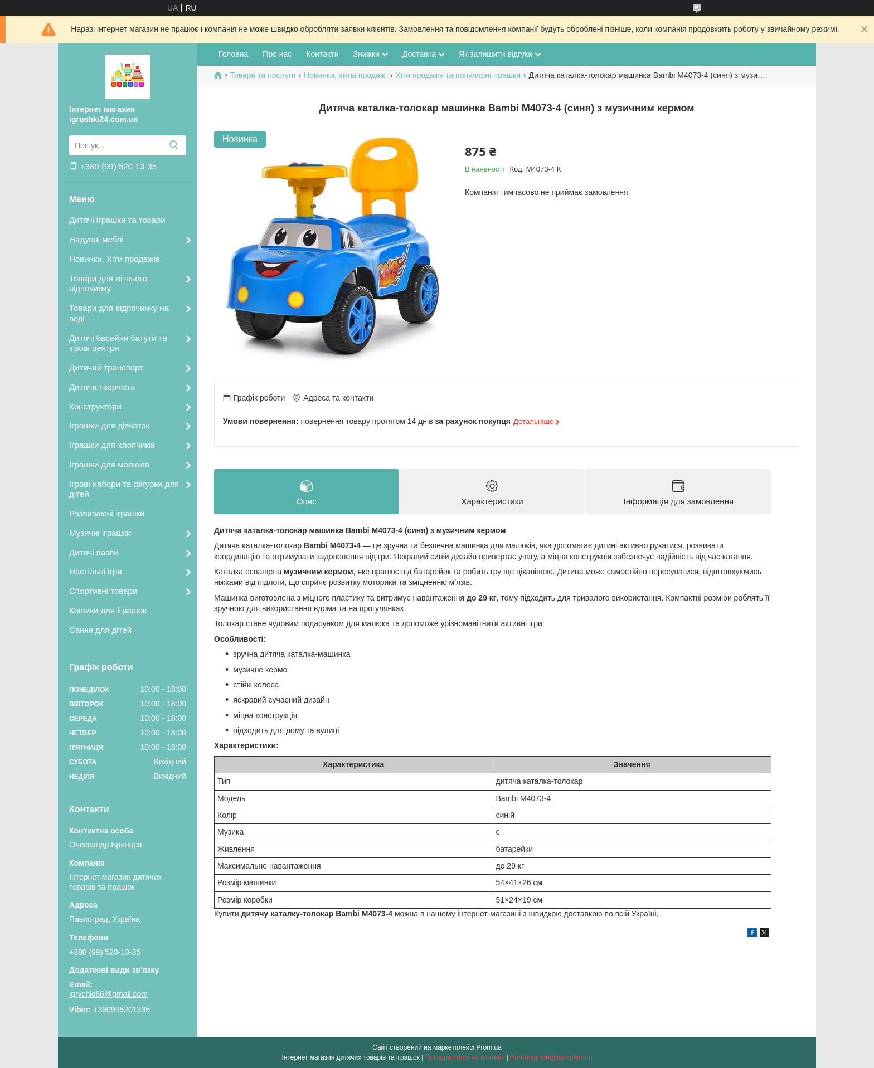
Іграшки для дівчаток (109, 425)
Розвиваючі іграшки (107, 513)
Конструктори (95, 406)
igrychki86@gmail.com (108, 993)
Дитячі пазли (94, 552)
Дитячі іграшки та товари (117, 220)
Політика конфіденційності (551, 1057)
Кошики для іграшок (108, 610)
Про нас (277, 54)
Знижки (366, 54)
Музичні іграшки (100, 533)
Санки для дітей (100, 630)
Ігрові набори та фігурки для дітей (124, 489)
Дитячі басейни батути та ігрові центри (118, 343)
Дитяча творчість (102, 387)
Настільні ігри (95, 571)
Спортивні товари (103, 591)
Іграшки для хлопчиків (112, 445)
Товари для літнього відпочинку (108, 284)
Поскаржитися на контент (464, 1057)
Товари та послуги (262, 75)
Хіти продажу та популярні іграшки (458, 75)
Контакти (322, 54)
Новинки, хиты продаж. (345, 75)
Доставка (419, 54)
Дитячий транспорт (106, 367)
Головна (233, 54)
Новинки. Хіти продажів (114, 259)
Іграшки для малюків (109, 464)
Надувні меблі (96, 239)
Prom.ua (489, 1047)
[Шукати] (173, 145)
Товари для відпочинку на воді (119, 313)
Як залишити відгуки (495, 54)
